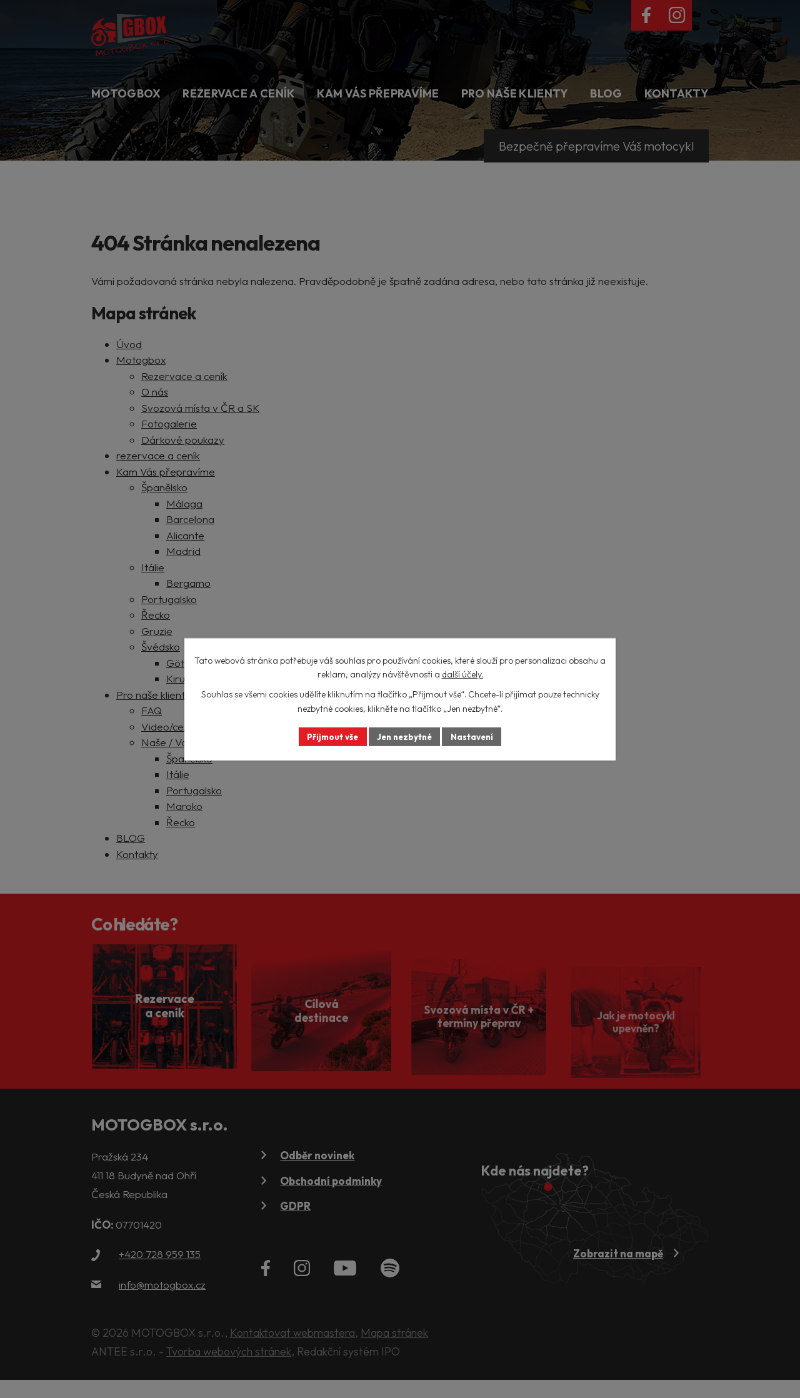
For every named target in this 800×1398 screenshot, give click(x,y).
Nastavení (475, 736)
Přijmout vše (329, 736)
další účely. (462, 673)
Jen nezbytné (404, 736)
